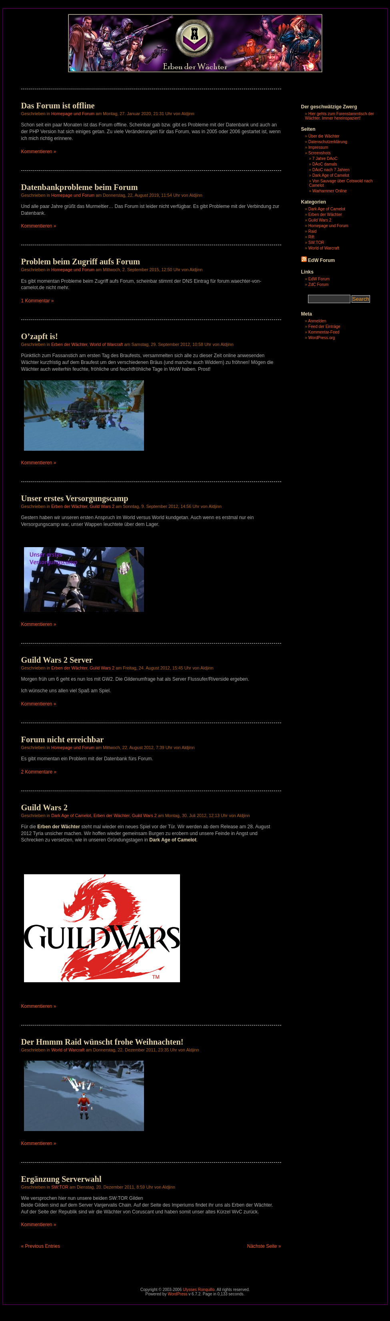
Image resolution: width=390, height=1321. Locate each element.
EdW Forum (321, 260)
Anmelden (317, 321)
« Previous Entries (40, 1246)
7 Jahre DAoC (325, 158)
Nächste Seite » (264, 1246)
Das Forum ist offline (58, 105)
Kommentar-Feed (324, 332)
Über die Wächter (324, 136)
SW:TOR (59, 1187)
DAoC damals (324, 164)
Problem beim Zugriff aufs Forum (80, 261)
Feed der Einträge (324, 326)
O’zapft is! (39, 336)
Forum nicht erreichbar (62, 739)
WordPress (177, 1294)
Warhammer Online (329, 191)
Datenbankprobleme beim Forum (79, 187)
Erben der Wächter (69, 344)
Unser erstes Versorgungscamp (74, 498)
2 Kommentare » (39, 772)
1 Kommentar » (37, 301)
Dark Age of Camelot (71, 815)
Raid (312, 231)
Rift (311, 237)
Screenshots (319, 153)
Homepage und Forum (72, 113)
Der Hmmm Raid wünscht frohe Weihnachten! (102, 1041)
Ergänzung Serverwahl (61, 1179)
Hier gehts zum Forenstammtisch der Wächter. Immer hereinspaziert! (339, 116)
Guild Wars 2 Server (57, 660)
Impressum (318, 147)
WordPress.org (321, 338)
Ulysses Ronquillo (198, 1289)
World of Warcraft (106, 344)
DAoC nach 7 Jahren (331, 170)
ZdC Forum (318, 284)
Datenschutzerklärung (327, 142)
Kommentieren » (38, 151)
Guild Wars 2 (102, 506)
